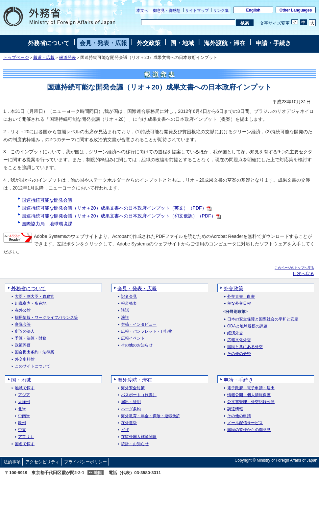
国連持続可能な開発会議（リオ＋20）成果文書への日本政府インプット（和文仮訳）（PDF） (121, 215)
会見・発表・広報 (103, 43)
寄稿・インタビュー (139, 324)
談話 (125, 310)
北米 (22, 409)
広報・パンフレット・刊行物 (146, 331)
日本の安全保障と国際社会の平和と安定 (262, 319)
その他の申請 (239, 416)
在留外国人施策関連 (139, 437)
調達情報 (235, 409)
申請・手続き (273, 43)
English (253, 10)
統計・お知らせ (135, 444)
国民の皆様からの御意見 (249, 430)
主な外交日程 (239, 303)
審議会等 (23, 324)
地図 (98, 472)
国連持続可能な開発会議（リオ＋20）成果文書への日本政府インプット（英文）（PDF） (116, 208)
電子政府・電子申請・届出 (251, 388)
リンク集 (221, 10)
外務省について (48, 43)
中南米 (24, 416)
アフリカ (26, 437)
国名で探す (25, 444)
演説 (125, 318)
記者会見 (129, 296)
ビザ (125, 430)
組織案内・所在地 (30, 303)
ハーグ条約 (131, 409)
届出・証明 (131, 402)
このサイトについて (32, 366)
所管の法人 (25, 331)
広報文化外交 (239, 340)
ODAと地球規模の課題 (247, 326)
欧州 (22, 423)
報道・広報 (44, 57)
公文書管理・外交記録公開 (251, 402)
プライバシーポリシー (85, 461)
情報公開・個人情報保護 (249, 395)
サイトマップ (197, 10)
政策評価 (23, 345)
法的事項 (12, 461)
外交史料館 (25, 359)
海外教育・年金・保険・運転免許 (150, 416)
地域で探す (25, 388)
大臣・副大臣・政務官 (34, 296)
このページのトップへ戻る (294, 267)
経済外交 (235, 333)
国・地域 (182, 43)
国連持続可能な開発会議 (47, 200)
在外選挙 (129, 423)
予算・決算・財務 (30, 338)
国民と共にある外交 (245, 347)
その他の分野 (239, 354)
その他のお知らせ (137, 345)
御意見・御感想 (167, 10)
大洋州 (24, 402)
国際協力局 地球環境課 (47, 223)
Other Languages (296, 10)
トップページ (16, 57)
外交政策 (148, 43)
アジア (24, 395)
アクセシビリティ (42, 461)
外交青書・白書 (241, 296)
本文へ (142, 10)
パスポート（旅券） (139, 395)
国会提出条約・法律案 (34, 352)
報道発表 (67, 57)
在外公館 (23, 310)
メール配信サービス (245, 423)
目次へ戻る (303, 273)
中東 (22, 430)
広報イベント (133, 338)
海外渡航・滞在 (224, 43)
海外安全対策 (133, 388)
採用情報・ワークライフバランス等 (46, 318)
